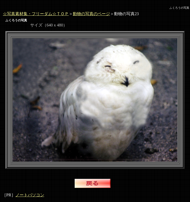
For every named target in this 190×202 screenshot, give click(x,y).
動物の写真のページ (91, 14)
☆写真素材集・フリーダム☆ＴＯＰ (36, 14)
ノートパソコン (29, 195)
